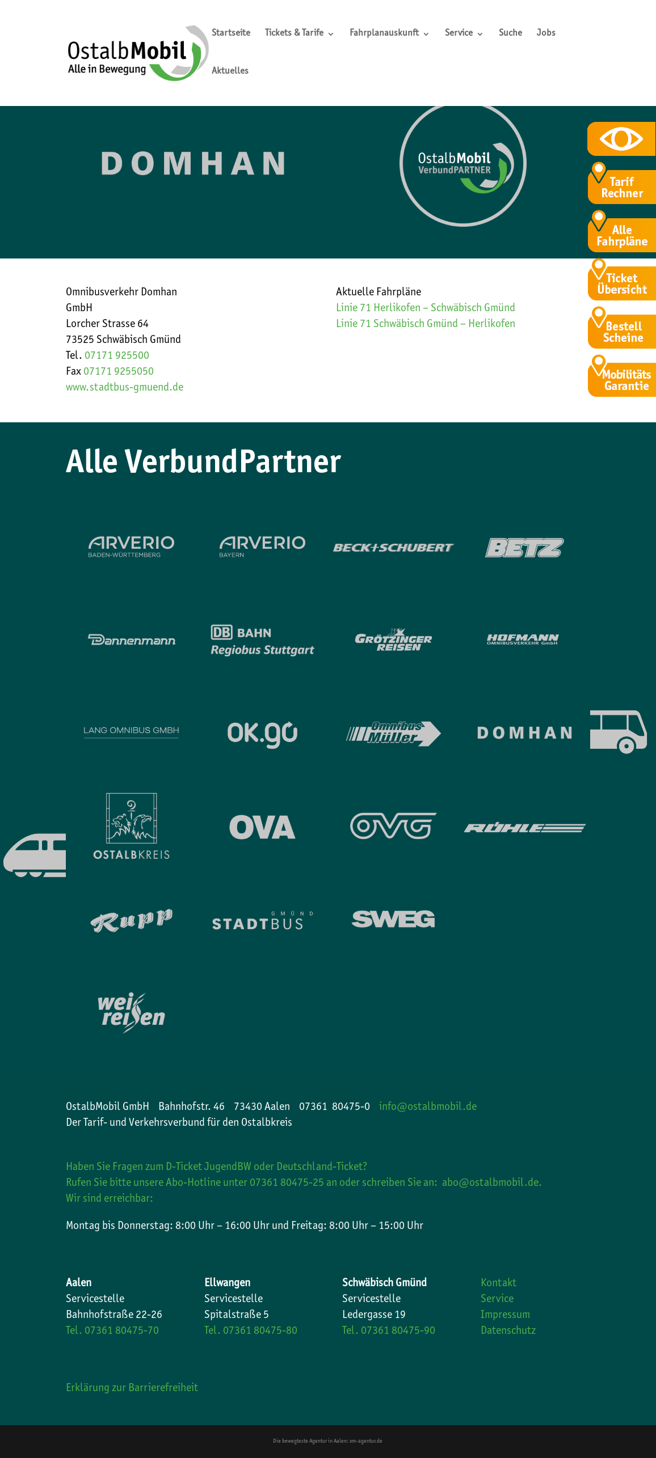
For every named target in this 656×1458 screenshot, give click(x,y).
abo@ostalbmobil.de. (492, 1183)
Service (459, 34)
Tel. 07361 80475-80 (250, 1331)
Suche (510, 34)
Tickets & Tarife (294, 34)
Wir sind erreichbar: (109, 1199)
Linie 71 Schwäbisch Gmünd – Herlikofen (425, 324)
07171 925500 (117, 356)
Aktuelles (230, 72)
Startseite (231, 34)
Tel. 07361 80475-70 (112, 1331)
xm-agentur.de (366, 1441)
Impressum (505, 1315)
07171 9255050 (118, 372)
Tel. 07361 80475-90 (388, 1331)
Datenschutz (508, 1331)
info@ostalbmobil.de (428, 1107)
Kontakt (498, 1284)
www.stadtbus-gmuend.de (124, 388)
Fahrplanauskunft (384, 34)
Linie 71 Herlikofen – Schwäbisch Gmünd (425, 309)
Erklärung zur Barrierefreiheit (132, 1389)
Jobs (546, 34)
